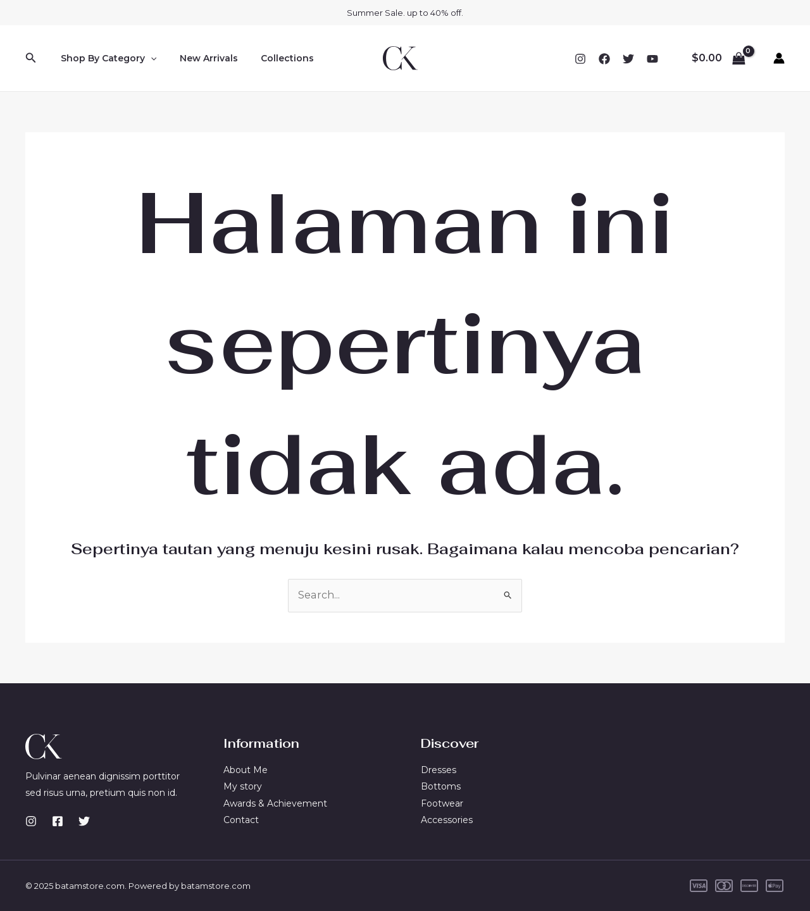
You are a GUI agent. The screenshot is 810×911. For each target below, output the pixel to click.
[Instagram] (580, 59)
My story (242, 786)
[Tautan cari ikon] (31, 58)
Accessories (447, 820)
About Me (245, 770)
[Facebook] (604, 59)
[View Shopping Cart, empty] (718, 58)
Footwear (442, 803)
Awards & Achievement (275, 803)
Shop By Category (106, 58)
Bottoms (441, 786)
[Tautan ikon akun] (779, 58)
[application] (148, 58)
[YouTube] (652, 59)
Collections (274, 58)
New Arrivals (201, 58)
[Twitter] (628, 59)
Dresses (438, 770)
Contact (241, 820)
